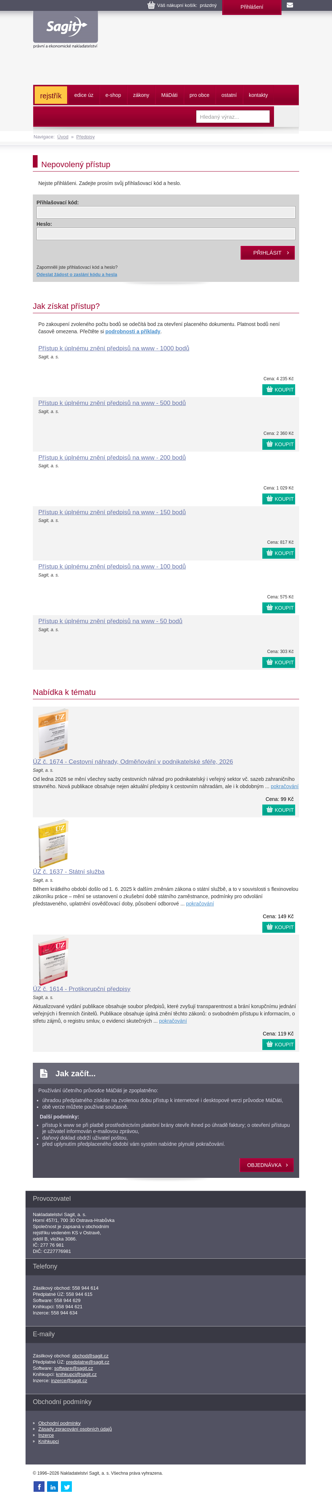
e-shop (113, 95)
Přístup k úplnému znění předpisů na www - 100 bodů (112, 566)
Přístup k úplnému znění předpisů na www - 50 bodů (110, 621)
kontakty (258, 95)
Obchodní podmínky (59, 1423)
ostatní (229, 95)
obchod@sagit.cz (90, 1356)
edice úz (83, 95)
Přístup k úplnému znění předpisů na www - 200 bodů (112, 457)
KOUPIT (284, 390)
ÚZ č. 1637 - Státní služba (69, 871)
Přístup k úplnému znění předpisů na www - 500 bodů (112, 403)
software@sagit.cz (73, 1368)
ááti (169, 95)
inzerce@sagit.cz (69, 1380)
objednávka (264, 1165)
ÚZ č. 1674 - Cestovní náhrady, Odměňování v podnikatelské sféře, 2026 (133, 761)
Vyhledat (286, 116)
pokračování (284, 786)
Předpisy (85, 136)
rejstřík (51, 96)
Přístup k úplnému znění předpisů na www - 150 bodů (112, 512)
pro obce (199, 95)
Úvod (62, 136)
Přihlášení (251, 7)
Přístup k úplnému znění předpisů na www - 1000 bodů (113, 348)
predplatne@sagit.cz (87, 1362)
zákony (141, 95)
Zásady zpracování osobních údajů (75, 1429)
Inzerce (46, 1435)
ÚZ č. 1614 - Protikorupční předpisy (81, 989)
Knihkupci (48, 1441)
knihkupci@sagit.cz (76, 1374)
